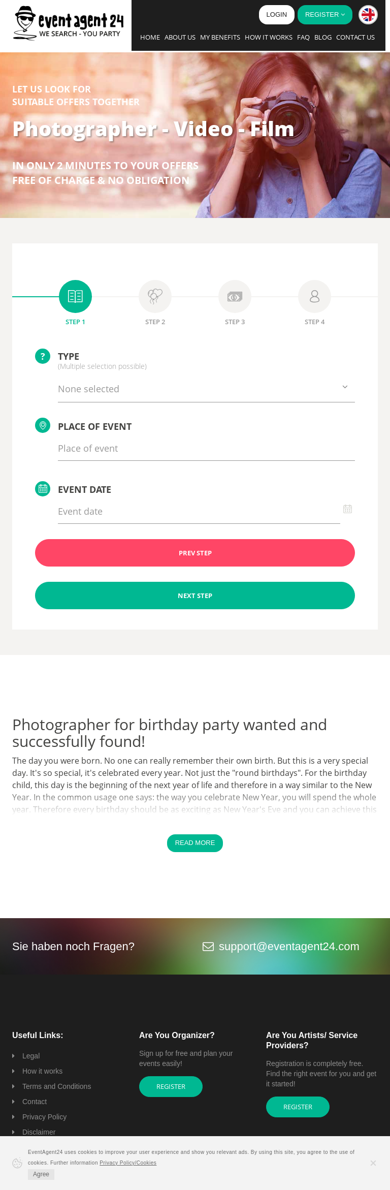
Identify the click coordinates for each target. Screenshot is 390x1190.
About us (180, 37)
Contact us (355, 37)
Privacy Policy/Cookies (128, 1163)
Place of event (83, 425)
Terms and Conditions (56, 1086)
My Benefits (220, 37)
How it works (268, 37)
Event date (73, 488)
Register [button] (325, 14)
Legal (31, 1056)
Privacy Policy (44, 1117)
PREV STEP (195, 552)
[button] (368, 14)
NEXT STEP (195, 595)
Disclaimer (38, 1132)
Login (277, 14)
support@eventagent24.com (289, 946)
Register (170, 1086)
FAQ (303, 37)
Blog (323, 37)
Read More (195, 843)
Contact (34, 1102)
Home (150, 37)
